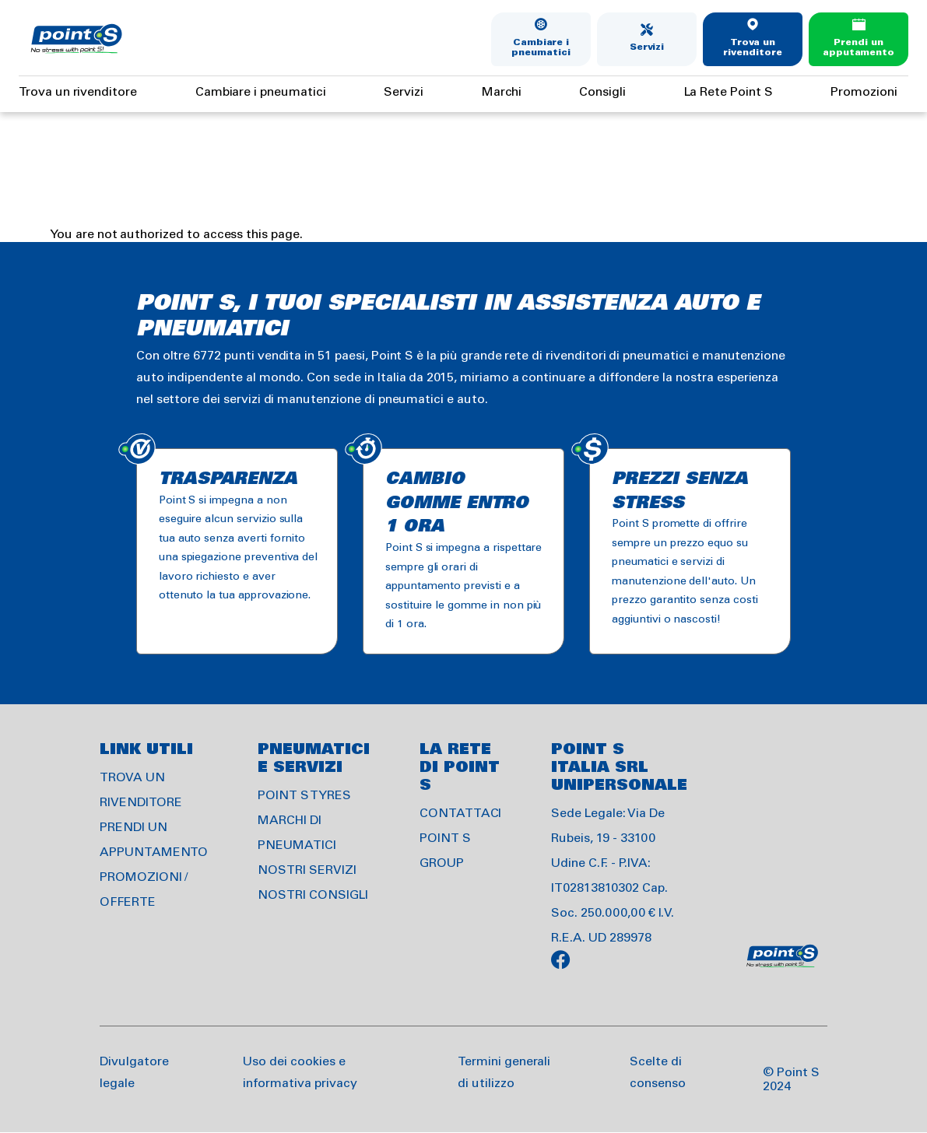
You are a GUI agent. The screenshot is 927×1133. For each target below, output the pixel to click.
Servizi (647, 47)
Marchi (501, 92)
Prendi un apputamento (858, 48)
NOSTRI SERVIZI (307, 870)
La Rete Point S (728, 92)
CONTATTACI (461, 813)
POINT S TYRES (304, 796)
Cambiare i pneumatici (541, 48)
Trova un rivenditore (752, 48)
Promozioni (863, 92)
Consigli (602, 92)
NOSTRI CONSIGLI (312, 895)
